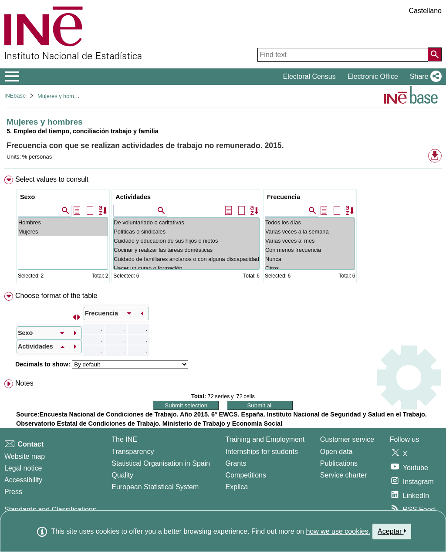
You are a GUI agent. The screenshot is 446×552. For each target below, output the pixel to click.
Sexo (27, 196)
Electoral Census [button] (309, 76)
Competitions (246, 475)
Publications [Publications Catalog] (339, 463)
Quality (122, 475)
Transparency (133, 451)
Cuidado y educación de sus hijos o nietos (186, 240)
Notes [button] (24, 383)
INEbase (15, 95)
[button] (424, 77)
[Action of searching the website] (435, 54)
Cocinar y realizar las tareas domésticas (186, 249)
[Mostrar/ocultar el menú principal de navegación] (12, 77)
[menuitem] (223, 231)
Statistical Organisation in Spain (161, 463)
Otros (310, 268)
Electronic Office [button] (373, 76)
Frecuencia (283, 196)
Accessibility (23, 480)
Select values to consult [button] (51, 179)
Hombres (63, 222)
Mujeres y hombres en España (75, 96)
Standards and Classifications (50, 509)
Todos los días (310, 222)
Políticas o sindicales (186, 231)
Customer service (347, 439)
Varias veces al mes (310, 240)
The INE (124, 439)
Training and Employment (265, 439)
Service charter (343, 475)
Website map (24, 456)
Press (13, 491)
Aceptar (392, 531)
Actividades (133, 196)
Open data (336, 451)
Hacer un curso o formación (186, 268)
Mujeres (63, 231)
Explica (237, 487)
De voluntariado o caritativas (186, 222)
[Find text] (342, 55)
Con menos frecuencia (310, 249)
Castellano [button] (425, 10)
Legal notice (23, 468)
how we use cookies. (338, 531)
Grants (236, 463)
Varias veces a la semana (310, 231)
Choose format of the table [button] (56, 295)
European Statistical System (155, 487)
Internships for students (262, 451)
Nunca (310, 259)
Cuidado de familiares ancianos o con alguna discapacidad (186, 259)
